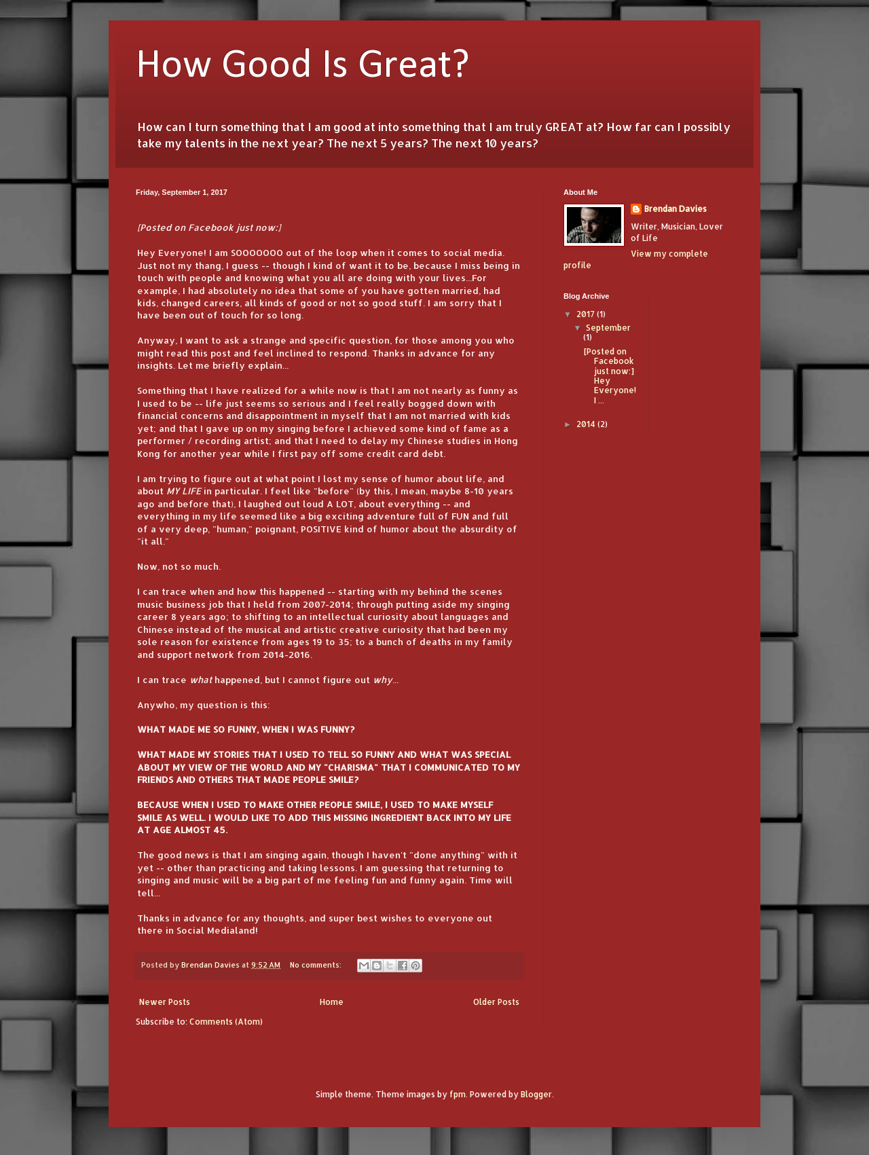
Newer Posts (164, 1002)
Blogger (536, 1094)
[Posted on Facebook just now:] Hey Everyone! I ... (610, 375)
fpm (457, 1094)
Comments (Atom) (226, 1021)
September (608, 328)
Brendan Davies (675, 209)
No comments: (317, 965)
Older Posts (496, 1002)
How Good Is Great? (303, 66)
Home (332, 1002)
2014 (586, 424)
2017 (586, 314)
